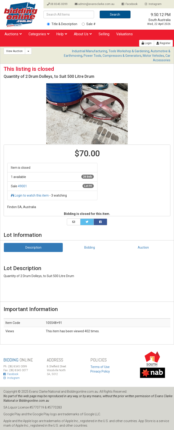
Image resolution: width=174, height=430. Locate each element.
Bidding (89, 247)
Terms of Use (100, 367)
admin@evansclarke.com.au (94, 4)
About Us (83, 34)
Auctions (13, 34)
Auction (143, 247)
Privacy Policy (100, 371)
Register (163, 43)
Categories (39, 34)
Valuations (124, 34)
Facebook (130, 4)
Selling (104, 34)
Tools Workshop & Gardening (129, 51)
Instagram (153, 4)
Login (147, 43)
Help (61, 34)
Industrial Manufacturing (89, 51)
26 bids (87, 176)
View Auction (14, 51)
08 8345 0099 (57, 4)
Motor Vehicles (153, 55)
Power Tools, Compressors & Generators (112, 55)
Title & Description (62, 24)
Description (33, 247)
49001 (22, 186)
